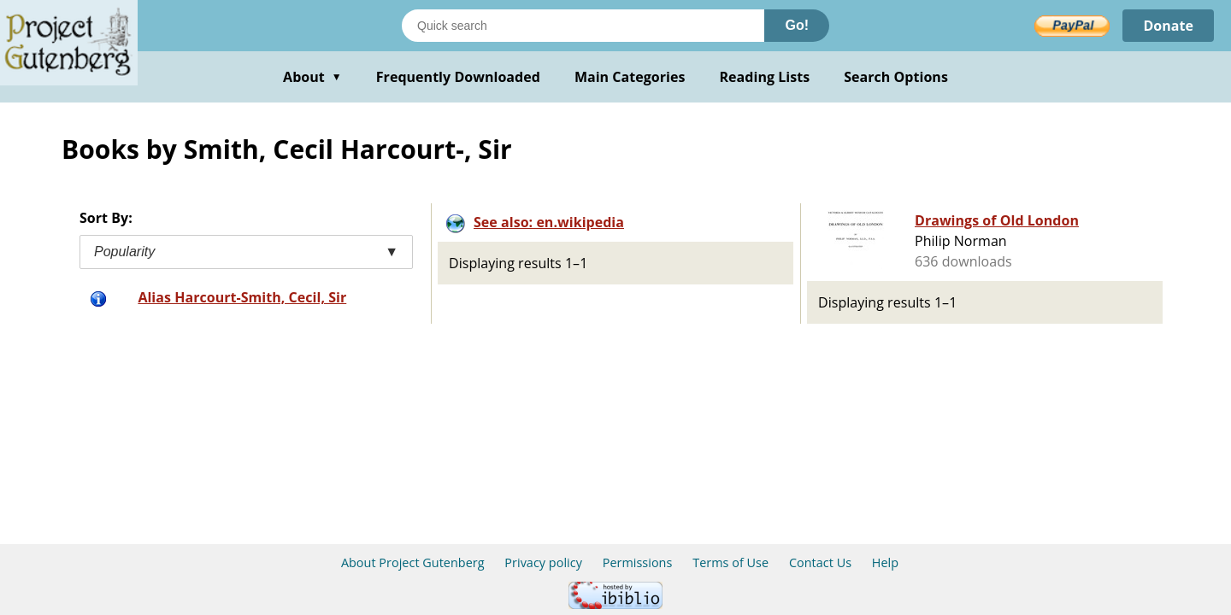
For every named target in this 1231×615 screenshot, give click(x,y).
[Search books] (583, 25)
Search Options (896, 76)
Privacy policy (543, 562)
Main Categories (630, 76)
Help (885, 562)
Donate (1168, 25)
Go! (797, 25)
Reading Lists (765, 76)
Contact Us (820, 562)
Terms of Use (730, 562)
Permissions (638, 562)
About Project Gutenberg (413, 562)
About (312, 77)
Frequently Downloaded (458, 76)
